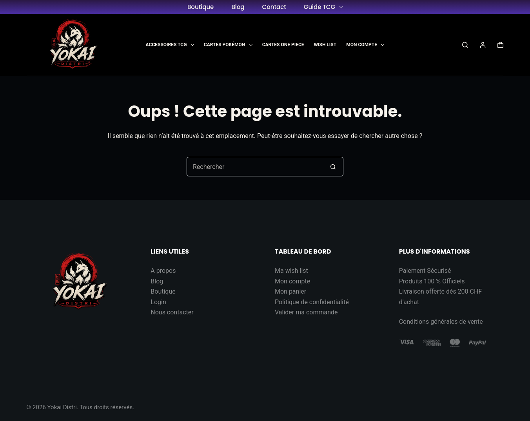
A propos (163, 270)
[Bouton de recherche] (333, 166)
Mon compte (292, 281)
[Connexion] (483, 45)
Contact (274, 7)
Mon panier (290, 291)
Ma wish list (291, 270)
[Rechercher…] (255, 166)
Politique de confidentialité (312, 302)
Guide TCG (325, 7)
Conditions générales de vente (441, 321)
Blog (237, 7)
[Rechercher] (465, 45)
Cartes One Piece (283, 44)
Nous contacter (172, 312)
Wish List (325, 44)
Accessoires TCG (171, 45)
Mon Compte (366, 45)
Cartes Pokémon (230, 45)
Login (158, 302)
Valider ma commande (306, 312)
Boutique (200, 7)
